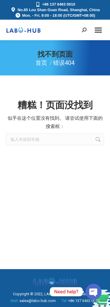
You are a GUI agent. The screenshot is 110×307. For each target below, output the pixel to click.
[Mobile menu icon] (98, 30)
